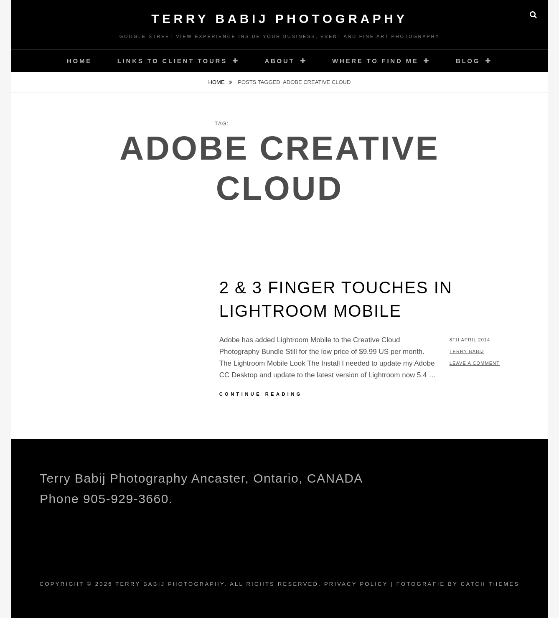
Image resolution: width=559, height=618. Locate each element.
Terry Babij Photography (279, 18)
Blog (468, 60)
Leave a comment (475, 363)
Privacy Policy (356, 584)
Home (79, 60)
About (279, 60)
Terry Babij (467, 351)
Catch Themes (490, 584)
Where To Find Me (375, 60)
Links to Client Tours (172, 60)
